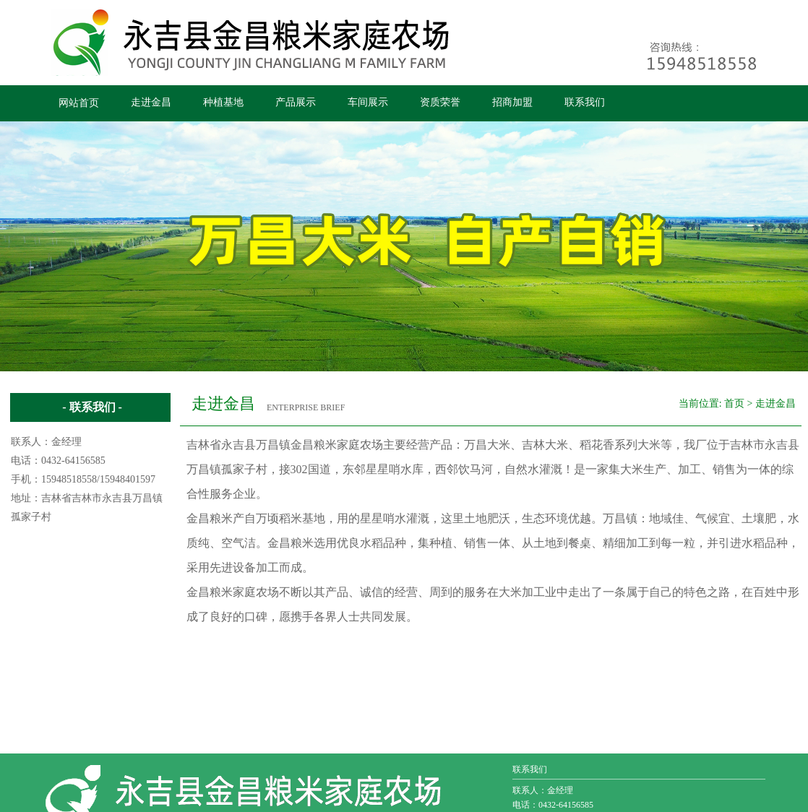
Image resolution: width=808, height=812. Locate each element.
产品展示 (295, 102)
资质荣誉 (440, 102)
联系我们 (584, 102)
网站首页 (79, 103)
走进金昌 (151, 102)
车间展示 (368, 102)
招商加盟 (512, 102)
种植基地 (223, 102)
